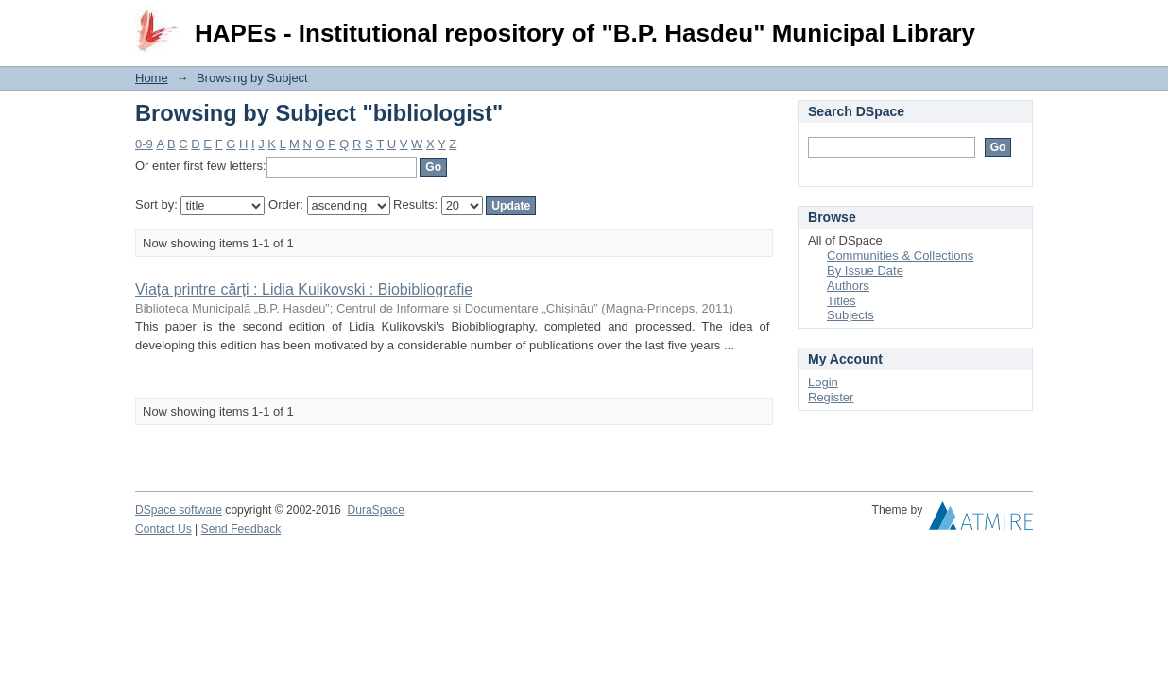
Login (1018, 23)
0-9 (144, 144)
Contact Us (163, 529)
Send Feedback (241, 529)
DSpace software (178, 510)
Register (830, 397)
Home (151, 78)
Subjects (850, 315)
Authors (848, 286)
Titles (841, 301)
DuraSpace (375, 510)
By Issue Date (865, 271)
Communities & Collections (900, 255)
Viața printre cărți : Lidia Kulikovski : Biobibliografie (303, 289)
